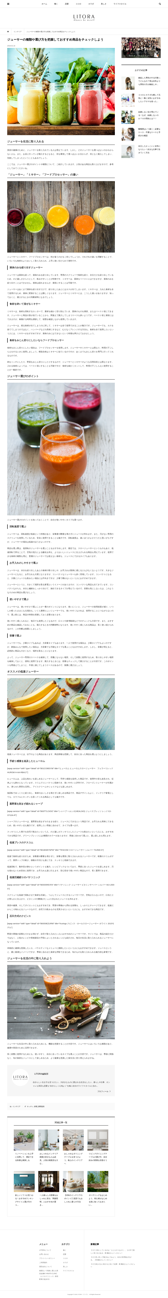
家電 (35, 1106)
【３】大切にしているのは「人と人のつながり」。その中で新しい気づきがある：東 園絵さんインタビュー (113, 1251)
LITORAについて (45, 1250)
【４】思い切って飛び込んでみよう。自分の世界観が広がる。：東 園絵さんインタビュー (111, 1258)
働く (56, 4)
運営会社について (45, 1267)
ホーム (44, 4)
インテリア (16, 1106)
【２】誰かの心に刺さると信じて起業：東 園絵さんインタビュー (113, 1265)
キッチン (30, 1106)
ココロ (78, 4)
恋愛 (67, 4)
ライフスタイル (120, 4)
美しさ (103, 4)
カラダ (91, 4)
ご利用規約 (43, 1262)
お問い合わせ (44, 1254)
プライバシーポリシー (47, 1258)
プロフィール (102, 1091)
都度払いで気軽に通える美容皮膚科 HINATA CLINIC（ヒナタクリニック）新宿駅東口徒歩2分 (48, 1275)
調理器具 (41, 1106)
